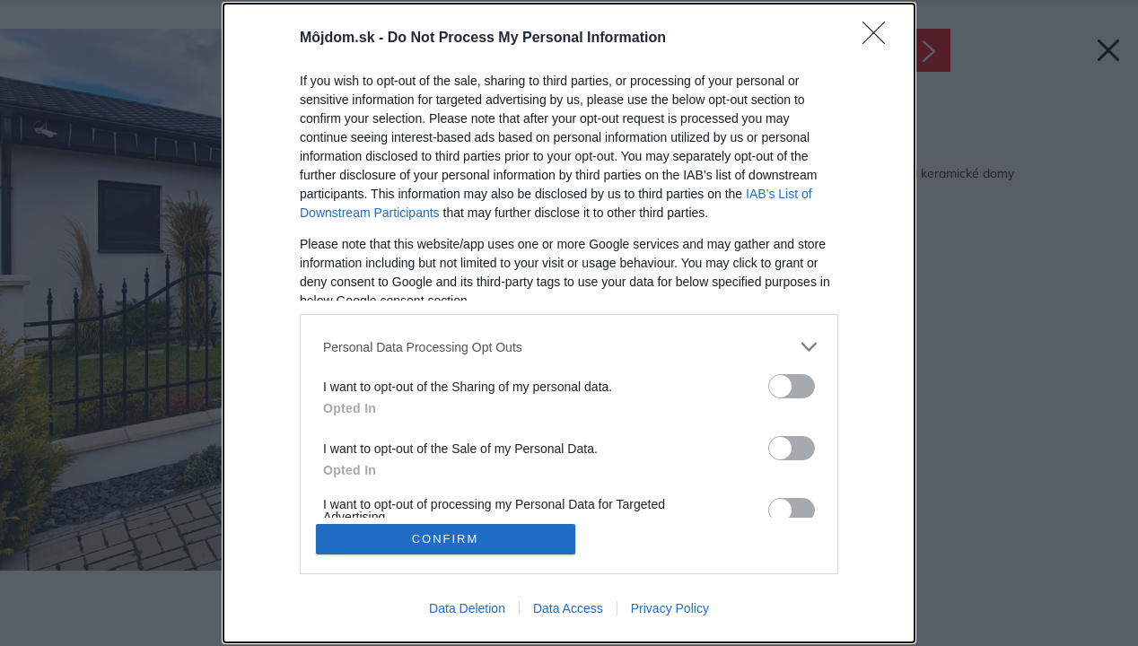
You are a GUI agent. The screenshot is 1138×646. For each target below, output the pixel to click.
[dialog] (569, 323)
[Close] (879, 39)
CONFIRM (445, 539)
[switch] (791, 386)
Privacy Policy (670, 608)
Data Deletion (467, 608)
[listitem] (569, 346)
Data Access (568, 608)
